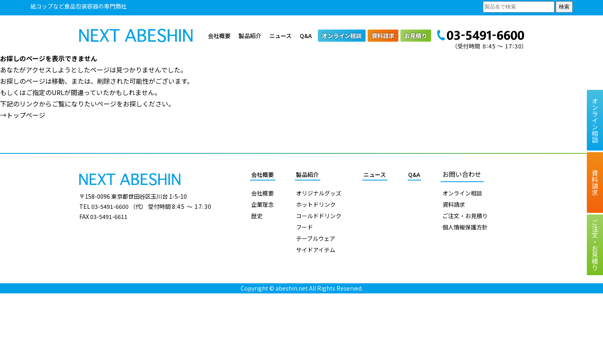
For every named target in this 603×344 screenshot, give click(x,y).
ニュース (280, 36)
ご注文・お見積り (465, 216)
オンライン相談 (342, 36)
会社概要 (219, 36)
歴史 (256, 216)
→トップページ (22, 115)
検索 (564, 7)
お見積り (415, 36)
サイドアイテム (315, 250)
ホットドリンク (316, 204)
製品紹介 (250, 36)
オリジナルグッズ (318, 193)
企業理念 (262, 204)
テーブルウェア (315, 238)
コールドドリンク (318, 216)
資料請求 (383, 36)
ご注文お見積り (595, 245)
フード (304, 227)
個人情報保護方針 (465, 227)
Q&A (306, 36)
